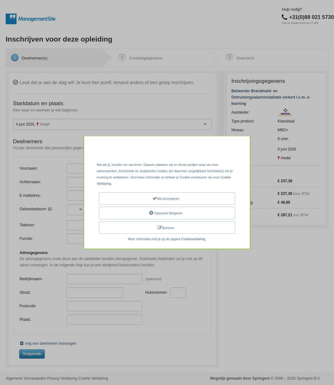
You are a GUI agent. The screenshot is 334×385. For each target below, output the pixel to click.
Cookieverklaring (193, 239)
